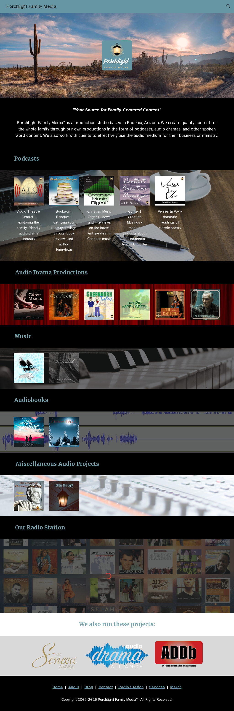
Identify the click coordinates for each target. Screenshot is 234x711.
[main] (117, 110)
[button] (228, 6)
